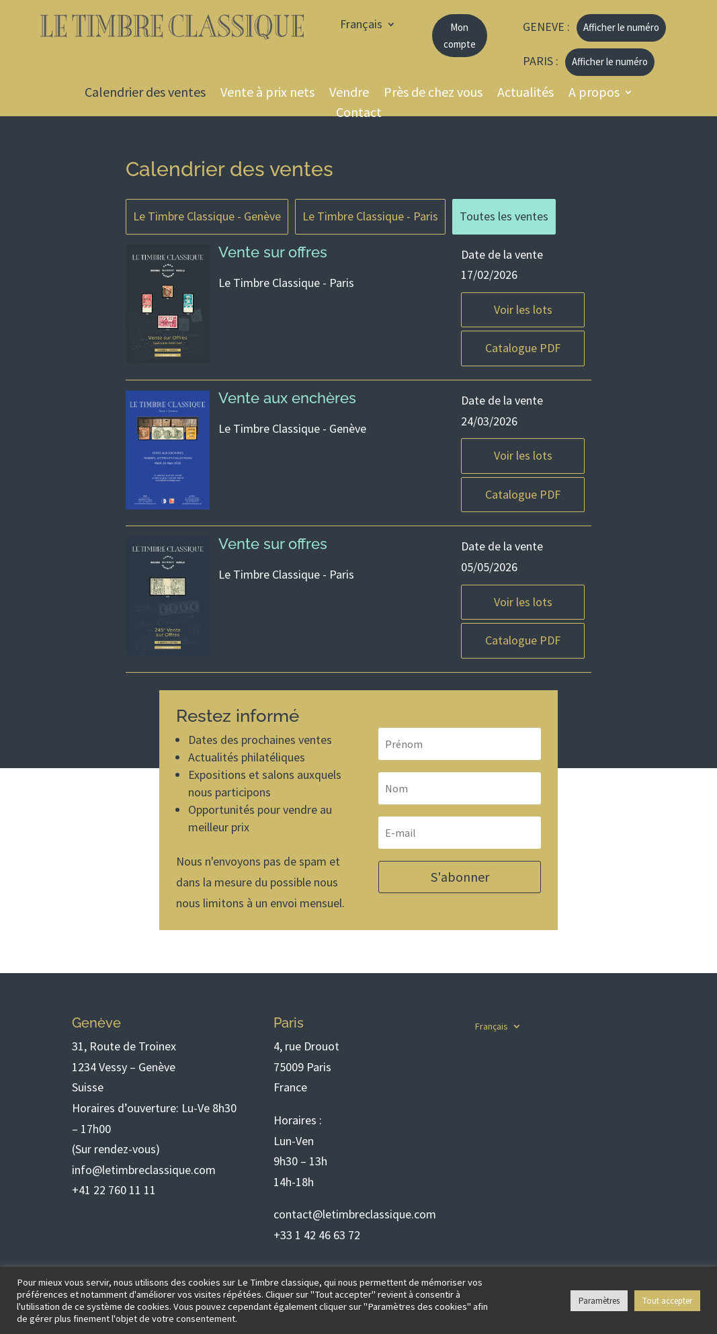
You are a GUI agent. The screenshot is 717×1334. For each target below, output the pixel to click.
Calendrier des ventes (145, 93)
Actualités (525, 93)
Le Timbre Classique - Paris (370, 216)
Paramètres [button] (599, 1300)
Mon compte (460, 36)
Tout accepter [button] (667, 1300)
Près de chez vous (433, 93)
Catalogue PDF (522, 348)
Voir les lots (523, 309)
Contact (359, 114)
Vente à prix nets (267, 93)
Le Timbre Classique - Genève (207, 216)
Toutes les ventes (504, 216)
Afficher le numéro (621, 27)
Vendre (349, 93)
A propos (594, 93)
